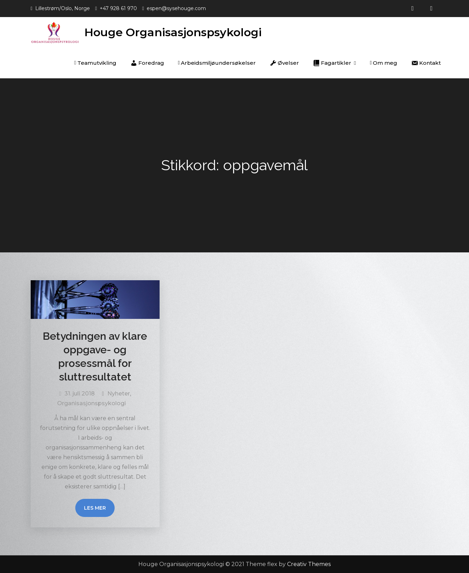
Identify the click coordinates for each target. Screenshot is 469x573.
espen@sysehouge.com (176, 8)
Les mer (95, 508)
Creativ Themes (309, 564)
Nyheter (118, 393)
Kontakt (426, 63)
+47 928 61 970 (118, 8)
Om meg (383, 63)
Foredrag (147, 63)
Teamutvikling (95, 63)
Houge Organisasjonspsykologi (173, 32)
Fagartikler (332, 63)
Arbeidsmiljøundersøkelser (217, 63)
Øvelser (284, 63)
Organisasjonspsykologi (91, 403)
